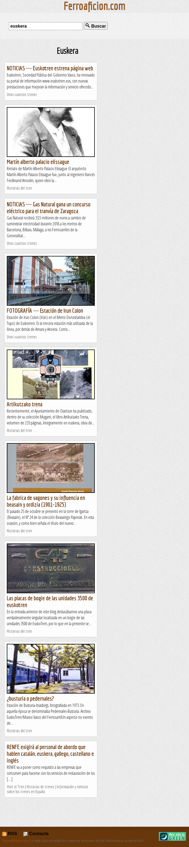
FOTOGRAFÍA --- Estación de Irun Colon (45, 310)
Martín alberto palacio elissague (38, 161)
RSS (9, 833)
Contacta (35, 833)
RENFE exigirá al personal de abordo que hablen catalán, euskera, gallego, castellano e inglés (50, 753)
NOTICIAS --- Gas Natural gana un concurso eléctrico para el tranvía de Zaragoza (48, 207)
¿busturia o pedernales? (30, 698)
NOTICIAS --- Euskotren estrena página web (50, 68)
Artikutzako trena (24, 404)
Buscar (96, 25)
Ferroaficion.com (15, 841)
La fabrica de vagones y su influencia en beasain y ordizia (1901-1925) (46, 501)
